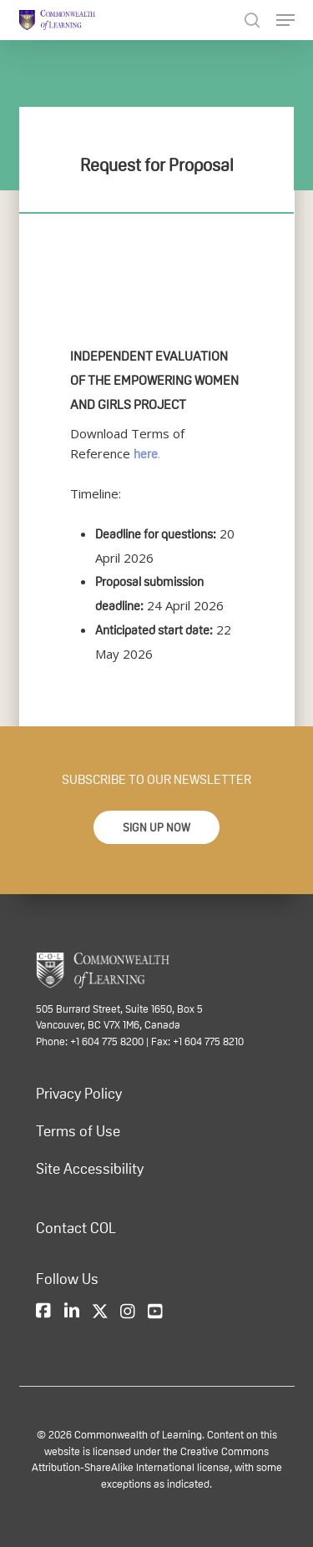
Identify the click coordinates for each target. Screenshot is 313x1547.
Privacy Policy (79, 1093)
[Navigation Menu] (285, 20)
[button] (156, 827)
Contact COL (76, 1228)
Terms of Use (78, 1131)
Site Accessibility (90, 1168)
